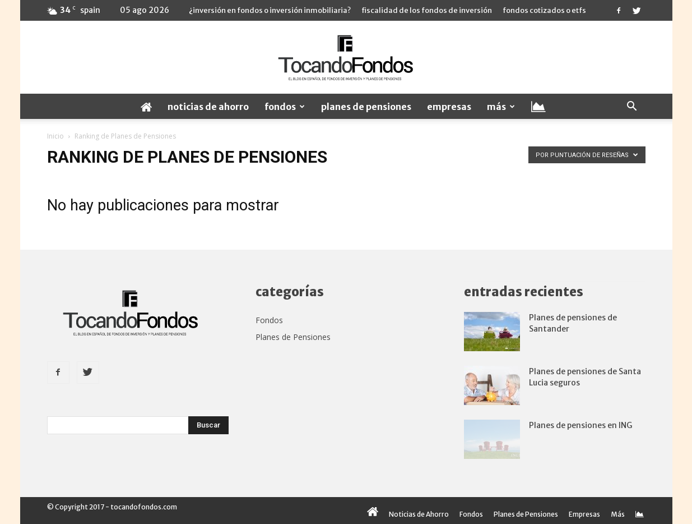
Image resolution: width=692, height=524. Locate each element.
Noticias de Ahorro (208, 106)
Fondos (284, 106)
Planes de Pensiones (366, 106)
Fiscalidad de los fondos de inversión (426, 10)
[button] (632, 106)
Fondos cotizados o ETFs (544, 10)
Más (501, 106)
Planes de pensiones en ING (580, 425)
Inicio (55, 136)
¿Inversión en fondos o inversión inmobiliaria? (270, 10)
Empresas (449, 106)
